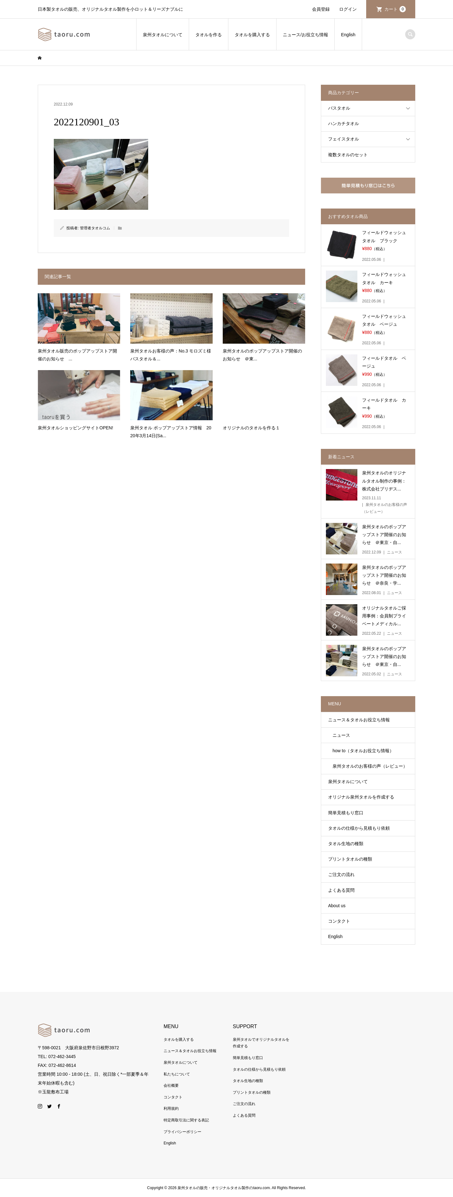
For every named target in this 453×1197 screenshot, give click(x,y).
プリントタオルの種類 (350, 859)
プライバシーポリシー (182, 1132)
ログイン (348, 9)
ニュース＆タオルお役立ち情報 (359, 719)
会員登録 (321, 9)
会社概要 (171, 1085)
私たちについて (177, 1074)
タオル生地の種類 (345, 843)
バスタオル (339, 108)
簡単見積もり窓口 (345, 812)
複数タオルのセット (348, 154)
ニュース (339, 735)
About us (336, 905)
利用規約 (171, 1108)
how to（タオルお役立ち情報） (361, 750)
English (348, 34)
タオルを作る (208, 34)
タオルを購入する (252, 34)
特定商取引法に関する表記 (186, 1120)
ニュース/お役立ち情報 (305, 34)
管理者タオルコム (95, 228)
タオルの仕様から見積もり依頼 (359, 828)
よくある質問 (341, 890)
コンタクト (339, 921)
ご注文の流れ (341, 874)
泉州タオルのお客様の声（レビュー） (367, 766)
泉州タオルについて (162, 34)
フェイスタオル (343, 138)
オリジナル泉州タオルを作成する (361, 796)
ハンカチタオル (343, 123)
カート (395, 9)
